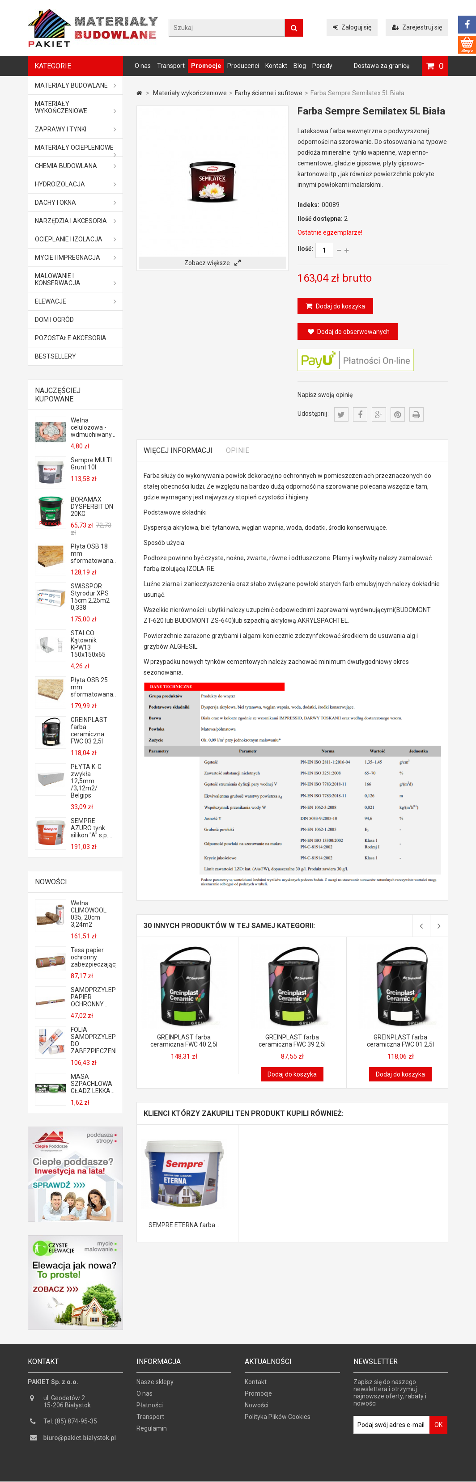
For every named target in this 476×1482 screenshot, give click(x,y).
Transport (171, 65)
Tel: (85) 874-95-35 (70, 1424)
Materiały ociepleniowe (75, 150)
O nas (143, 65)
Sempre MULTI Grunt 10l (91, 463)
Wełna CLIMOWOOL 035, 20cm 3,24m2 (88, 913)
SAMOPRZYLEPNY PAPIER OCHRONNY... (93, 997)
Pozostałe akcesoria (70, 338)
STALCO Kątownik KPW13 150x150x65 (88, 643)
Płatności (149, 1408)
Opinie (237, 450)
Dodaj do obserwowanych (349, 331)
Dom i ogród (54, 319)
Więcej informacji (178, 450)
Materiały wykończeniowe (75, 107)
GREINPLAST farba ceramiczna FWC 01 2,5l (400, 1041)
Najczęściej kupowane (58, 394)
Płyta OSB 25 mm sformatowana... (93, 687)
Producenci (243, 65)
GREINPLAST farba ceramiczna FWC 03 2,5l (89, 730)
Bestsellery (55, 356)
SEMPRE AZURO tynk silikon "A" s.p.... (91, 828)
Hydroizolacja (75, 184)
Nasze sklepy (155, 1385)
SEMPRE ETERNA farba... (184, 1225)
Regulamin (151, 1432)
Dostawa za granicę (381, 65)
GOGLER (263, 1474)
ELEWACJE (75, 301)
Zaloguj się (352, 27)
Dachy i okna (75, 202)
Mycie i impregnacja (75, 257)
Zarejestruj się (417, 27)
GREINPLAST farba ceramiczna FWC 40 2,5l (183, 1041)
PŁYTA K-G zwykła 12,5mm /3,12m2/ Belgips (86, 781)
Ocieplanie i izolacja (75, 239)
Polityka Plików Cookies (277, 1420)
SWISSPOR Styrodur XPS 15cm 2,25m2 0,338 (90, 597)
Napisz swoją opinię (325, 394)
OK (438, 1428)
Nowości (51, 882)
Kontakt (276, 65)
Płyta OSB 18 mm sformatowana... (93, 553)
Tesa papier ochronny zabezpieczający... (93, 957)
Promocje (206, 65)
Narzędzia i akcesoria (75, 220)
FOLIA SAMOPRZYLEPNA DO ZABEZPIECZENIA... (93, 1040)
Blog (299, 65)
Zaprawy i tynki (75, 129)
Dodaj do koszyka (339, 306)
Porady (322, 65)
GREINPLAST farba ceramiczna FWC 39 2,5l (292, 1041)
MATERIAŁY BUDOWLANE (75, 85)
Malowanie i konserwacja (75, 279)
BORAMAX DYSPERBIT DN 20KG (92, 506)
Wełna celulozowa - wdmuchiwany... (93, 427)
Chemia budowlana (75, 165)
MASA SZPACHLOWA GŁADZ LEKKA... (93, 1083)
